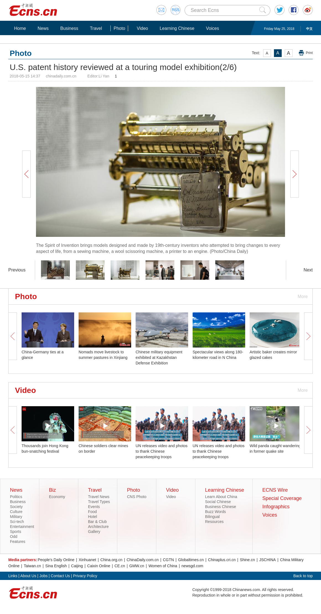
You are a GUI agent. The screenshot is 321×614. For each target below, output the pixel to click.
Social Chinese (218, 501)
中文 (309, 29)
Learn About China (221, 496)
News (43, 28)
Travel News (98, 496)
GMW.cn (136, 566)
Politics (16, 496)
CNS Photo (136, 496)
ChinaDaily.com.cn (143, 560)
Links (12, 576)
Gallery (94, 531)
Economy (57, 496)
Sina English (56, 566)
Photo (119, 28)
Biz (52, 490)
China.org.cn (111, 560)
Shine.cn (247, 560)
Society (16, 506)
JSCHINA (267, 560)
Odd (13, 536)
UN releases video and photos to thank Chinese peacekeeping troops (162, 451)
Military (16, 516)
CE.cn (120, 566)
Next (308, 270)
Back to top (303, 576)
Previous (16, 270)
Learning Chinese (177, 28)
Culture (16, 511)
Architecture (98, 526)
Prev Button (26, 174)
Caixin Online (98, 566)
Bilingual (212, 516)
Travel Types (99, 501)
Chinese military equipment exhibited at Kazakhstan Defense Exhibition (159, 357)
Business (69, 28)
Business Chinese (220, 506)
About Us (28, 576)
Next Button (294, 174)
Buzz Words (215, 511)
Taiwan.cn (32, 566)
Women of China (162, 566)
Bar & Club (97, 521)
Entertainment (22, 526)
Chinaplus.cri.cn (222, 560)
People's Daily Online (56, 560)
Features (17, 541)
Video (142, 28)
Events (94, 506)
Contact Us (60, 576)
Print (309, 53)
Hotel (92, 516)
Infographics (275, 506)
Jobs (43, 576)
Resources (214, 521)
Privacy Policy (85, 576)
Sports (15, 531)
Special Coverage (282, 498)
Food (92, 511)
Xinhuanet (87, 560)
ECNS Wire (275, 490)
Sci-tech (17, 521)
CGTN (168, 560)
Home (20, 28)
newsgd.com (192, 566)
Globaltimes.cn (191, 560)
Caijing (77, 566)
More (303, 296)
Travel (96, 28)
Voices (212, 28)
